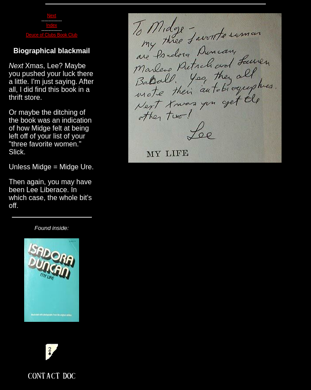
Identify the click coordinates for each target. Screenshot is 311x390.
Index (51, 25)
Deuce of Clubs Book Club (51, 35)
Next (51, 15)
